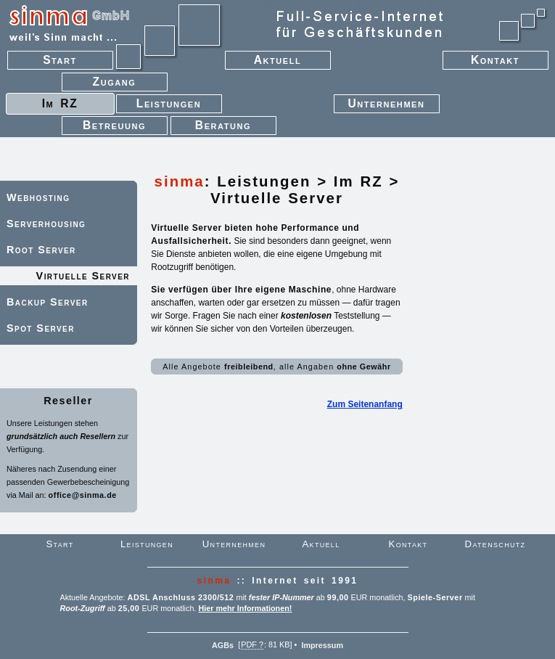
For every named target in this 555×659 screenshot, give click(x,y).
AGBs (223, 644)
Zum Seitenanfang (365, 404)
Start (78, 62)
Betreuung (114, 127)
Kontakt (480, 62)
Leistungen (264, 181)
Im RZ (358, 181)
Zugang (114, 84)
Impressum (322, 644)
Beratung (223, 127)
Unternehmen (386, 106)
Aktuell (277, 62)
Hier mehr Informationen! (245, 608)
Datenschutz (495, 544)
